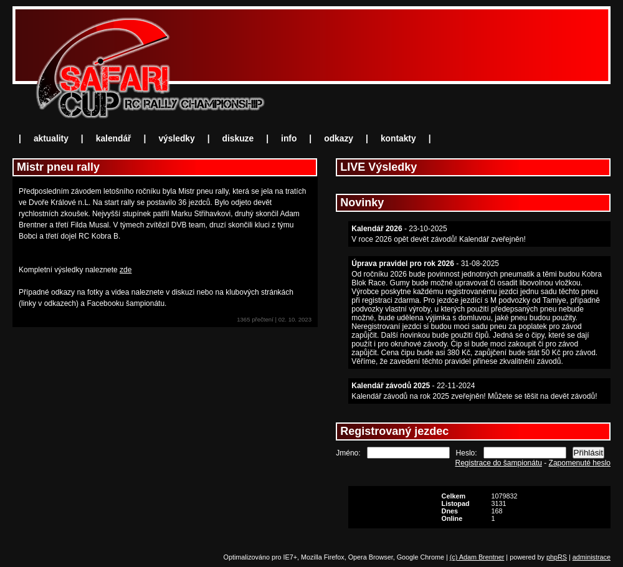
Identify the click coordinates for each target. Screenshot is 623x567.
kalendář (113, 138)
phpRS (556, 557)
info (289, 138)
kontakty (398, 138)
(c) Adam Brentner (477, 557)
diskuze (238, 138)
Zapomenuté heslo (580, 463)
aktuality (51, 138)
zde (125, 269)
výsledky (176, 138)
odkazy (338, 138)
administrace (592, 557)
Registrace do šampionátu (498, 463)
